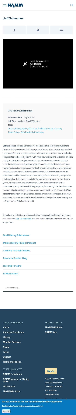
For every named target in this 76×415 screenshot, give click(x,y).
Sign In (50, 371)
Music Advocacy (55, 128)
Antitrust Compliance (13, 332)
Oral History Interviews (16, 235)
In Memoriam (10, 273)
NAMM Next (51, 332)
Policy (6, 351)
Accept (6, 411)
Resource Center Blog (15, 258)
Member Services (12, 342)
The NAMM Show (53, 327)
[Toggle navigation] (5, 5)
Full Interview (38, 132)
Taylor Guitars (14, 132)
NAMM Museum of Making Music (16, 380)
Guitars (11, 128)
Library (6, 337)
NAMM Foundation (12, 374)
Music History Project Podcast (19, 242)
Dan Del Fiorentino (23, 218)
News (6, 347)
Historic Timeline (12, 265)
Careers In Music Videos (16, 250)
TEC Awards (9, 386)
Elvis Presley (26, 132)
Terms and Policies (12, 361)
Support (7, 356)
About (6, 327)
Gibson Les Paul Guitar (37, 128)
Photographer (21, 128)
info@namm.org (52, 394)
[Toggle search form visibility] (71, 5)
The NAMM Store (11, 391)
